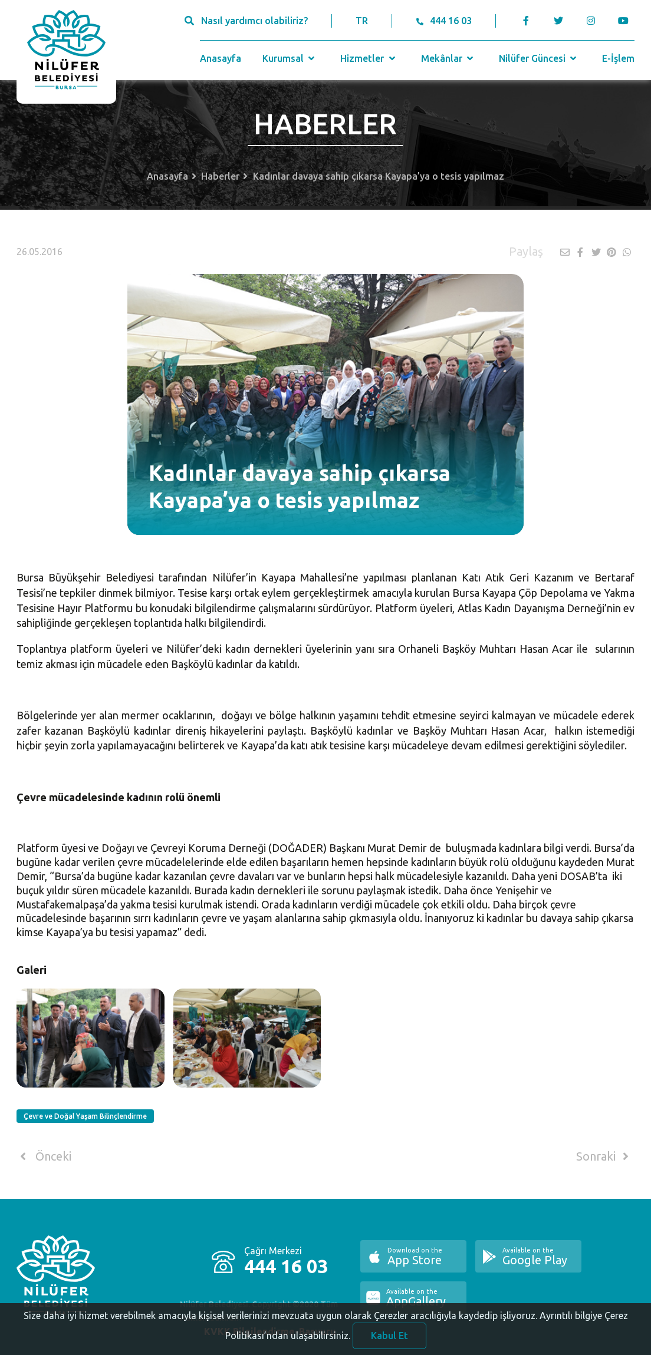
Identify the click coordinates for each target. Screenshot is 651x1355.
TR (362, 20)
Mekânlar (448, 58)
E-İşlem (618, 58)
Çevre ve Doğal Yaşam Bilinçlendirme (85, 1116)
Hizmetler (368, 58)
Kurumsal (289, 58)
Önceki (44, 1156)
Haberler (220, 176)
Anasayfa (220, 58)
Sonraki (604, 1156)
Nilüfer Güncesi (539, 58)
